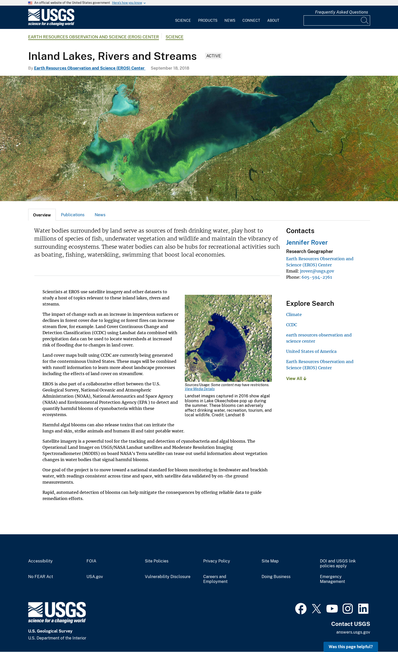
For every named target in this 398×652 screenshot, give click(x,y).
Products (207, 20)
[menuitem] (183, 17)
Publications (72, 214)
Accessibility (40, 561)
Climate (294, 314)
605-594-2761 (317, 277)
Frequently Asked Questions (341, 12)
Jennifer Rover (307, 242)
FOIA (91, 561)
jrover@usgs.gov (317, 271)
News (229, 20)
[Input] (337, 20)
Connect (251, 20)
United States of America (311, 351)
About (273, 20)
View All (296, 378)
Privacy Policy (216, 561)
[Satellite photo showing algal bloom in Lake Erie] (199, 138)
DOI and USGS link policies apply (338, 563)
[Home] (51, 24)
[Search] (365, 20)
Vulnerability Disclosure (167, 576)
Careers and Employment (215, 579)
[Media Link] (228, 339)
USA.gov (95, 576)
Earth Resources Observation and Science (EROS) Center (93, 37)
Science (183, 20)
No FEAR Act (40, 576)
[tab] (42, 215)
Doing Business (276, 576)
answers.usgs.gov (353, 632)
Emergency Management (332, 579)
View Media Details (200, 389)
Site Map (270, 561)
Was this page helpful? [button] (351, 646)
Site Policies (156, 561)
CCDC (291, 324)
